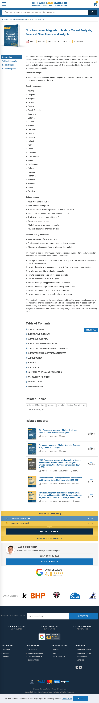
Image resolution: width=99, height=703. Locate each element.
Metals (61, 405)
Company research (35, 653)
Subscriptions (33, 660)
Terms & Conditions (59, 689)
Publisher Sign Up (84, 650)
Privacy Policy (45, 689)
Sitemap (36, 689)
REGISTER (83, 616)
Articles (80, 660)
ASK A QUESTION (49, 562)
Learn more (67, 698)
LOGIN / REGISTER (59, 656)
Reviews (6, 656)
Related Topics (8, 65)
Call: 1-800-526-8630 (49, 556)
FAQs (54, 653)
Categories (32, 650)
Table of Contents (9, 61)
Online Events (83, 656)
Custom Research (35, 656)
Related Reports (9, 69)
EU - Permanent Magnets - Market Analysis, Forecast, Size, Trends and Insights (58, 431)
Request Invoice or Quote (49, 538)
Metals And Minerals (76, 405)
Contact (56, 650)
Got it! (80, 699)
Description (7, 57)
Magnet (51, 405)
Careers (6, 653)
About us (6, 650)
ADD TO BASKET (49, 531)
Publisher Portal (84, 653)
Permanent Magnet (35, 409)
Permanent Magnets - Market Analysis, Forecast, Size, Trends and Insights (60, 446)
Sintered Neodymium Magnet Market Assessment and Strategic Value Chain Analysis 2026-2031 (60, 479)
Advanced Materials (35, 405)
